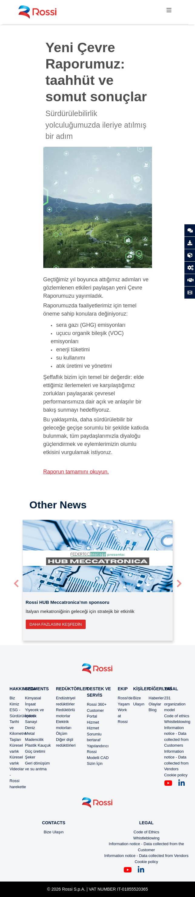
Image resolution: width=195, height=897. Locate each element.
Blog (153, 710)
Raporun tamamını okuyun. (76, 472)
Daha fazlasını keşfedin (56, 624)
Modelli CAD (98, 757)
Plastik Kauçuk (38, 745)
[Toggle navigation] (169, 12)
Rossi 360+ (97, 704)
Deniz (30, 727)
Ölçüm (62, 733)
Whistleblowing (177, 721)
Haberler (156, 698)
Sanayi (31, 721)
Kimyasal (33, 698)
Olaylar (155, 704)
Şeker (30, 757)
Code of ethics (176, 716)
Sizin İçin (95, 763)
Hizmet (93, 722)
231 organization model (175, 704)
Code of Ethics (146, 832)
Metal (30, 733)
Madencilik (34, 739)
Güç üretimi (35, 751)
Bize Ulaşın (54, 832)
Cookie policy (175, 775)
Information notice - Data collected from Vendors (146, 855)
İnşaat (30, 704)
